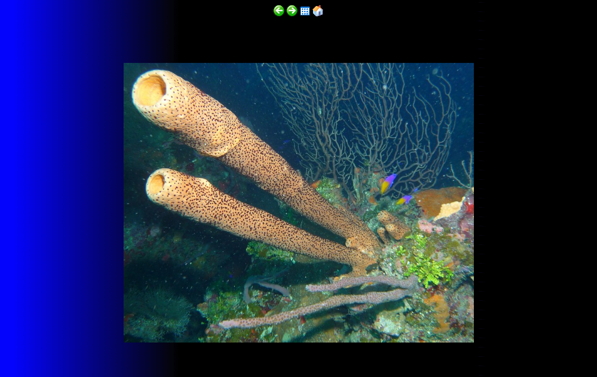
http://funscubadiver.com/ (96, 349)
